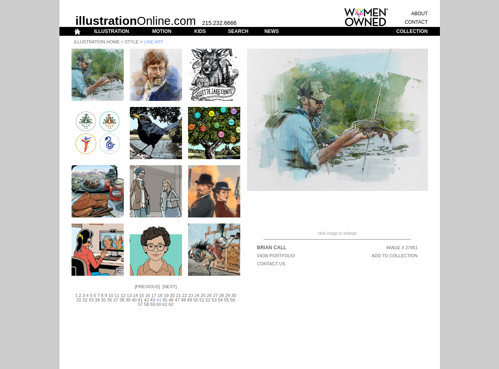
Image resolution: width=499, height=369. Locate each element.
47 (177, 299)
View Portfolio (276, 255)
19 (166, 295)
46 (171, 299)
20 (172, 295)
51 (201, 299)
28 (221, 295)
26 (209, 295)
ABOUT (419, 13)
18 (159, 295)
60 (158, 304)
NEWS (271, 31)
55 (226, 299)
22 (184, 295)
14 (135, 295)
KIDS (200, 31)
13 (129, 295)
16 (147, 295)
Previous (147, 286)
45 (164, 299)
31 (78, 299)
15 (141, 295)
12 (123, 295)
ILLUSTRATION (111, 31)
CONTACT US (271, 263)
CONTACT (416, 22)
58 (146, 304)
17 (153, 295)
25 (202, 295)
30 (233, 295)
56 (232, 299)
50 (195, 299)
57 (140, 304)
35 (103, 299)
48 (183, 299)
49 (189, 299)
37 (115, 299)
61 (164, 304)
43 (152, 299)
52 (208, 299)
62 (171, 304)
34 (97, 299)
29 (227, 295)
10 (110, 295)
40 (134, 299)
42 (146, 299)
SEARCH (238, 31)
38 (121, 299)
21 (178, 295)
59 (152, 304)
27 (215, 295)
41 (140, 299)
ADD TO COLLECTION (395, 255)
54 (220, 299)
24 (196, 295)
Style (132, 41)
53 (214, 299)
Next (169, 286)
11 (117, 295)
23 (190, 295)
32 (84, 299)
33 (91, 299)
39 (127, 299)
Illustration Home (97, 41)
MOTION (162, 31)
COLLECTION (412, 31)
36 (109, 299)
